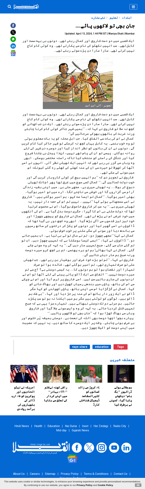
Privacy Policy (70, 474)
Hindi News (21, 426)
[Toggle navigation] (133, 7)
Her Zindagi (101, 426)
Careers (35, 474)
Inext (85, 426)
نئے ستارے (98, 17)
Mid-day (61, 430)
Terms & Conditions (96, 474)
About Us (19, 474)
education (101, 347)
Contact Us (120, 474)
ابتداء (126, 17)
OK (138, 485)
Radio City (119, 426)
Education (53, 426)
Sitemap (50, 474)
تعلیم (113, 17)
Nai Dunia (71, 426)
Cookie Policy (105, 485)
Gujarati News (80, 430)
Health (38, 426)
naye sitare (79, 347)
